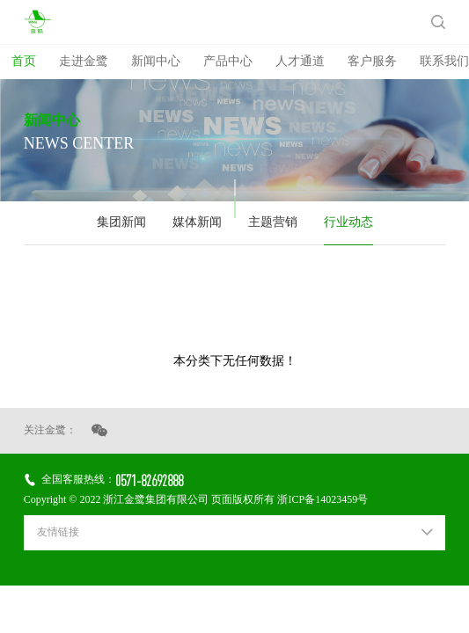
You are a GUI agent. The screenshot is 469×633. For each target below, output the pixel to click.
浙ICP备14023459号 (322, 500)
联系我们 (444, 62)
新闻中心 (155, 62)
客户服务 (372, 62)
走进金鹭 (83, 62)
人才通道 (300, 62)
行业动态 (348, 222)
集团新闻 (121, 222)
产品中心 (228, 62)
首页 (23, 62)
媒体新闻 (197, 222)
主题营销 (272, 222)
